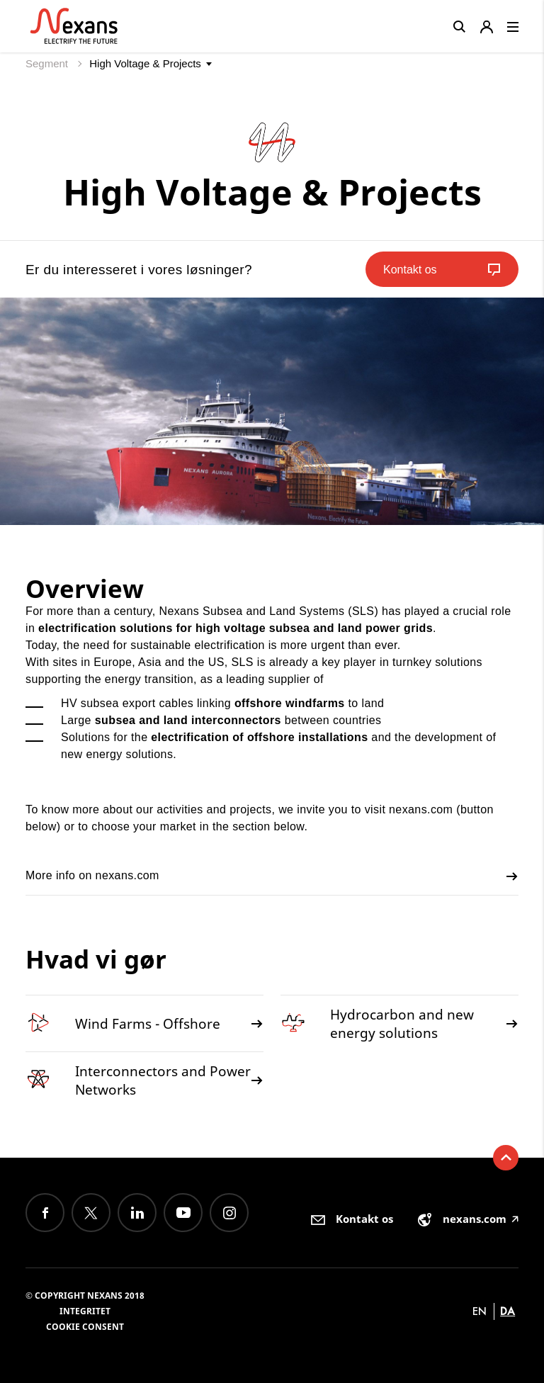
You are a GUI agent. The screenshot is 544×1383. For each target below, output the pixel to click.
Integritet (85, 1311)
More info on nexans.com (272, 876)
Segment (48, 63)
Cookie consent (85, 1327)
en (479, 1311)
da (507, 1311)
